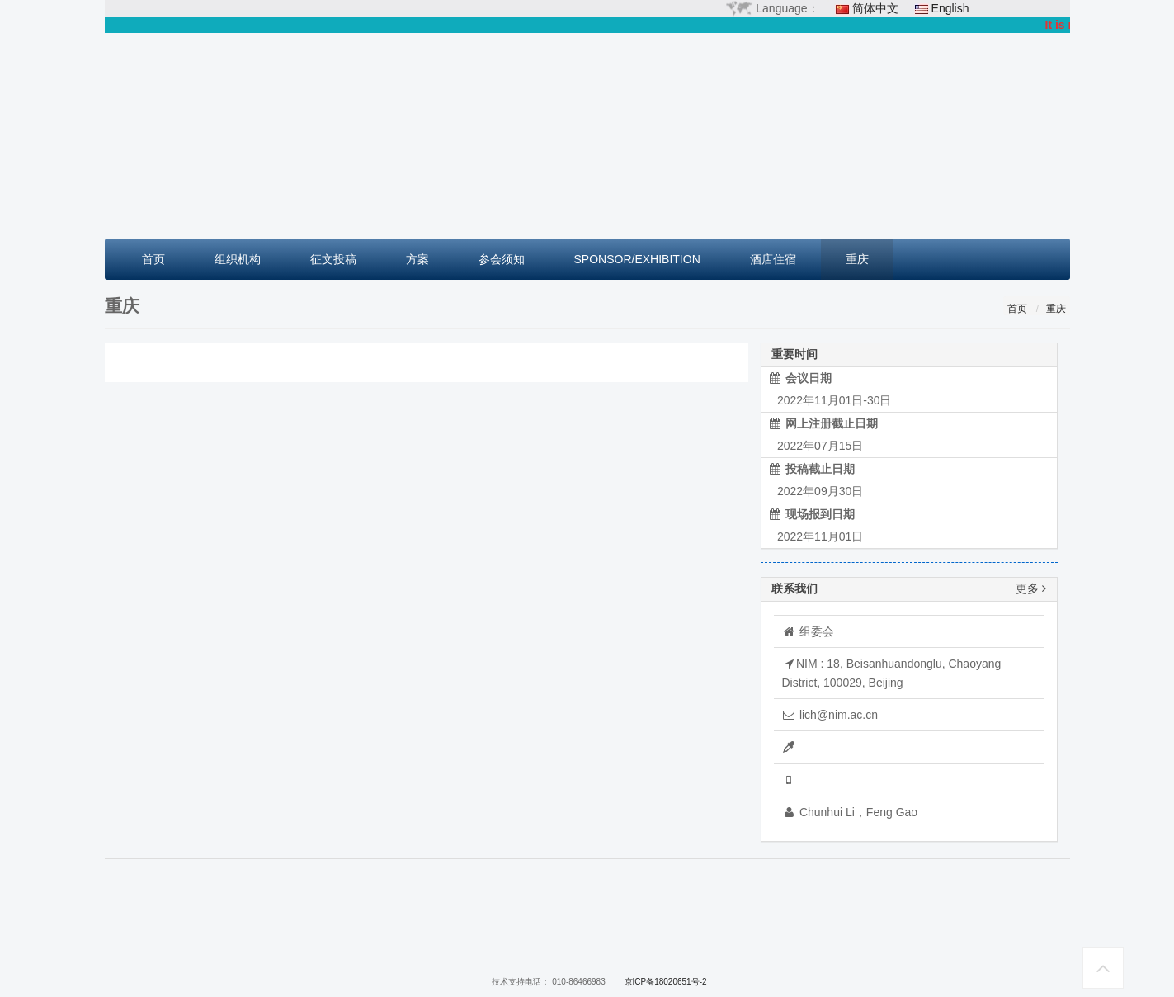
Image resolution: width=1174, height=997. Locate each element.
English (950, 8)
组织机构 (238, 259)
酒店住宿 (773, 259)
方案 (417, 259)
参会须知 (502, 259)
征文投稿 (333, 259)
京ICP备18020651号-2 (666, 981)
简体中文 (875, 8)
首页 (153, 259)
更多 (1031, 589)
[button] (177, 136)
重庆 (857, 259)
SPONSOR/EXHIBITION (637, 259)
